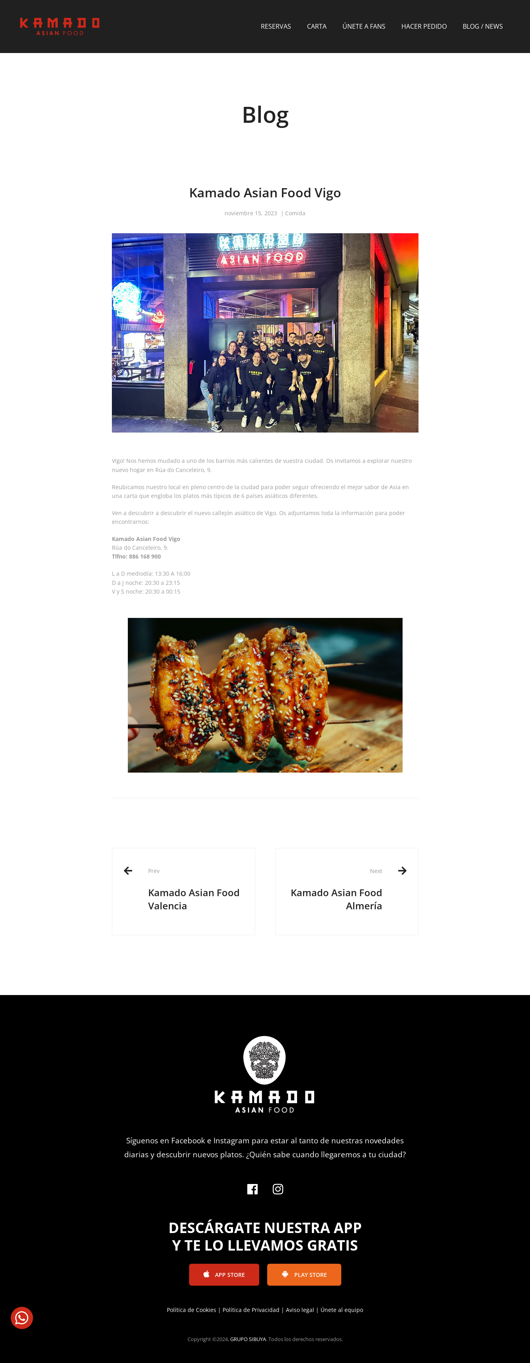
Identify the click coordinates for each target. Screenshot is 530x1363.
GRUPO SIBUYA (248, 1339)
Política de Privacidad (251, 1310)
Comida (295, 213)
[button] (22, 1318)
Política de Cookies (191, 1310)
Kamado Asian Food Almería (334, 889)
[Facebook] (252, 1189)
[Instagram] (278, 1189)
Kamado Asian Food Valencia (195, 889)
